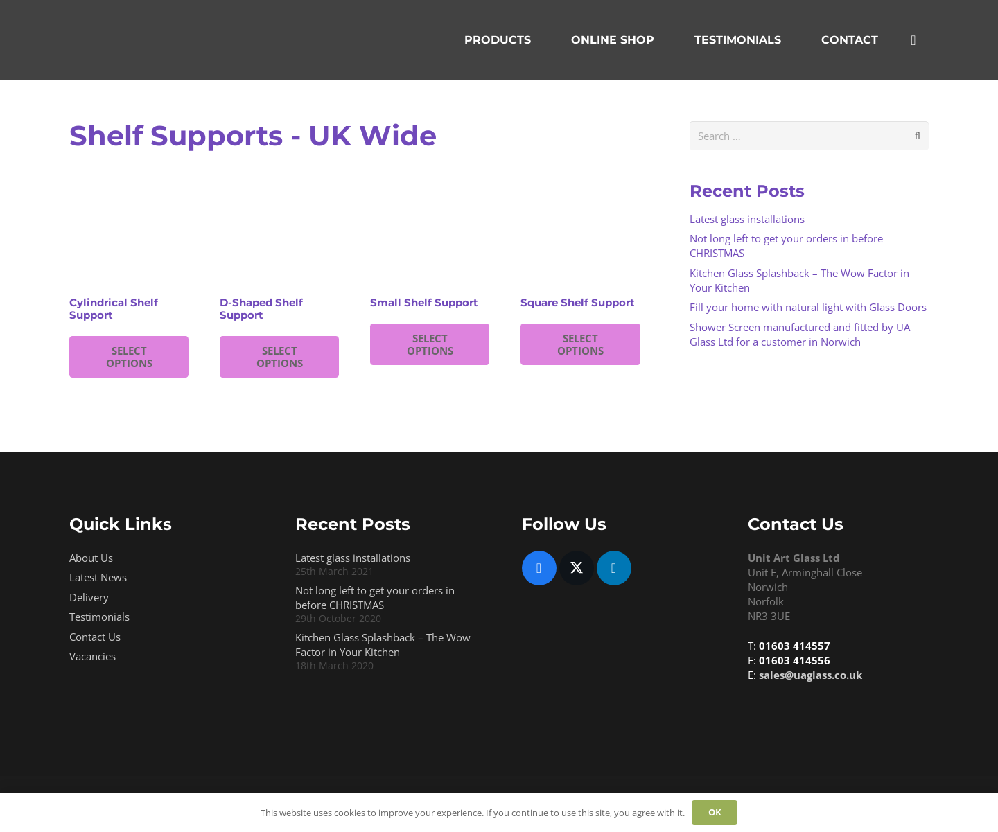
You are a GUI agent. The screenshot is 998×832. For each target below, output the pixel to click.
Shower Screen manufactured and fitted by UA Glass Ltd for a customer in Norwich (800, 334)
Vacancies (92, 656)
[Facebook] (539, 568)
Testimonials (99, 616)
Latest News (98, 577)
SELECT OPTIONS (129, 357)
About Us (91, 558)
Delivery (89, 597)
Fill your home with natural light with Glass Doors (808, 307)
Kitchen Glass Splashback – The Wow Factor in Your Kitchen (383, 644)
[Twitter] (576, 568)
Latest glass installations (747, 219)
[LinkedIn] (614, 568)
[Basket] (913, 40)
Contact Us (95, 637)
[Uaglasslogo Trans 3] (155, 40)
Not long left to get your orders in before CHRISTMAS (375, 597)
